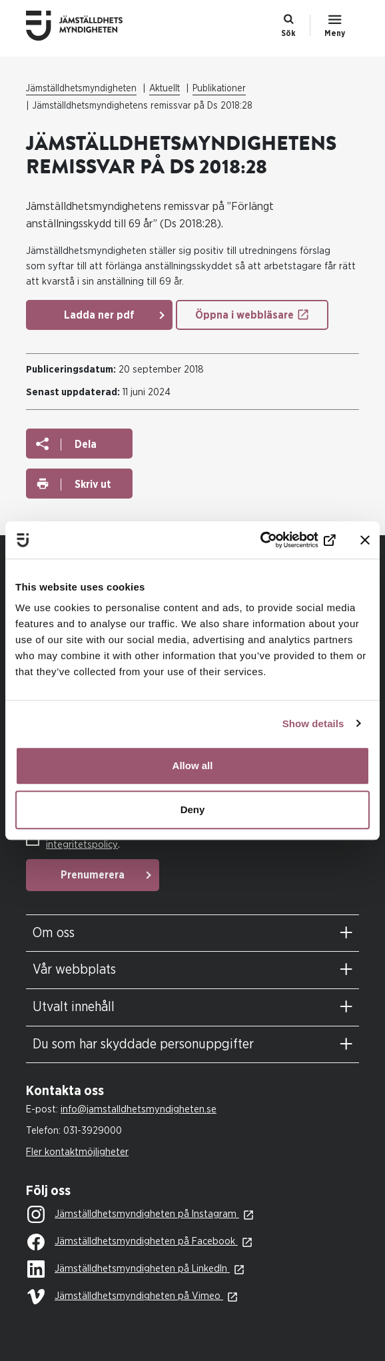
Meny (334, 33)
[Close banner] (365, 540)
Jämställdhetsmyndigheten (81, 88)
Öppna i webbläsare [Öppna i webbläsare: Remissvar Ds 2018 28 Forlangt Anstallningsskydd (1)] (244, 315)
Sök (288, 33)
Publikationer (219, 88)
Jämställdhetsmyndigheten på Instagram (133, 1215)
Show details (313, 723)
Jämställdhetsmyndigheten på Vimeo (125, 1297)
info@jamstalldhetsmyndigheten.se (138, 1109)
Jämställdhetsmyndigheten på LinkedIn (128, 1269)
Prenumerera (93, 875)
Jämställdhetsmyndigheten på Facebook (132, 1242)
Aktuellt (164, 88)
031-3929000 (92, 1131)
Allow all (193, 765)
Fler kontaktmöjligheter (77, 1152)
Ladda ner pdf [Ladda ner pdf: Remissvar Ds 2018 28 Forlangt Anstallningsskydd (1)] (99, 315)
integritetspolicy (82, 845)
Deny (193, 809)
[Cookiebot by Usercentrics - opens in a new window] (277, 540)
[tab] (192, 933)
